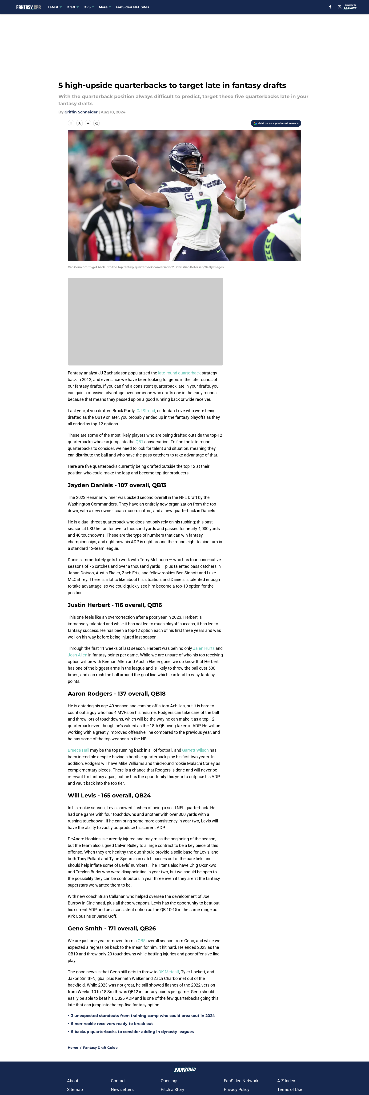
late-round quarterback (179, 372)
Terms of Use (289, 1089)
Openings (169, 1080)
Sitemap (75, 1089)
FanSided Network (241, 1080)
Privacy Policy (236, 1089)
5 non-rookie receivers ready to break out (112, 1023)
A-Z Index (286, 1080)
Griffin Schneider (81, 112)
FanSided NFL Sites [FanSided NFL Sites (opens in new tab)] (132, 7)
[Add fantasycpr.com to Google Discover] (276, 123)
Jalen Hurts (204, 648)
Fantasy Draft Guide (100, 1047)
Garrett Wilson (195, 750)
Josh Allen (77, 654)
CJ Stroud (145, 410)
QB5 (141, 940)
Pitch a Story (172, 1089)
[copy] (96, 123)
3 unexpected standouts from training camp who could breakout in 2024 (143, 1015)
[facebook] (330, 6)
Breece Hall (78, 750)
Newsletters (122, 1089)
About (72, 1080)
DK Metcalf (168, 971)
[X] (340, 6)
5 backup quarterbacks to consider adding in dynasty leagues (132, 1031)
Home (73, 1047)
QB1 (139, 441)
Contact (118, 1080)
